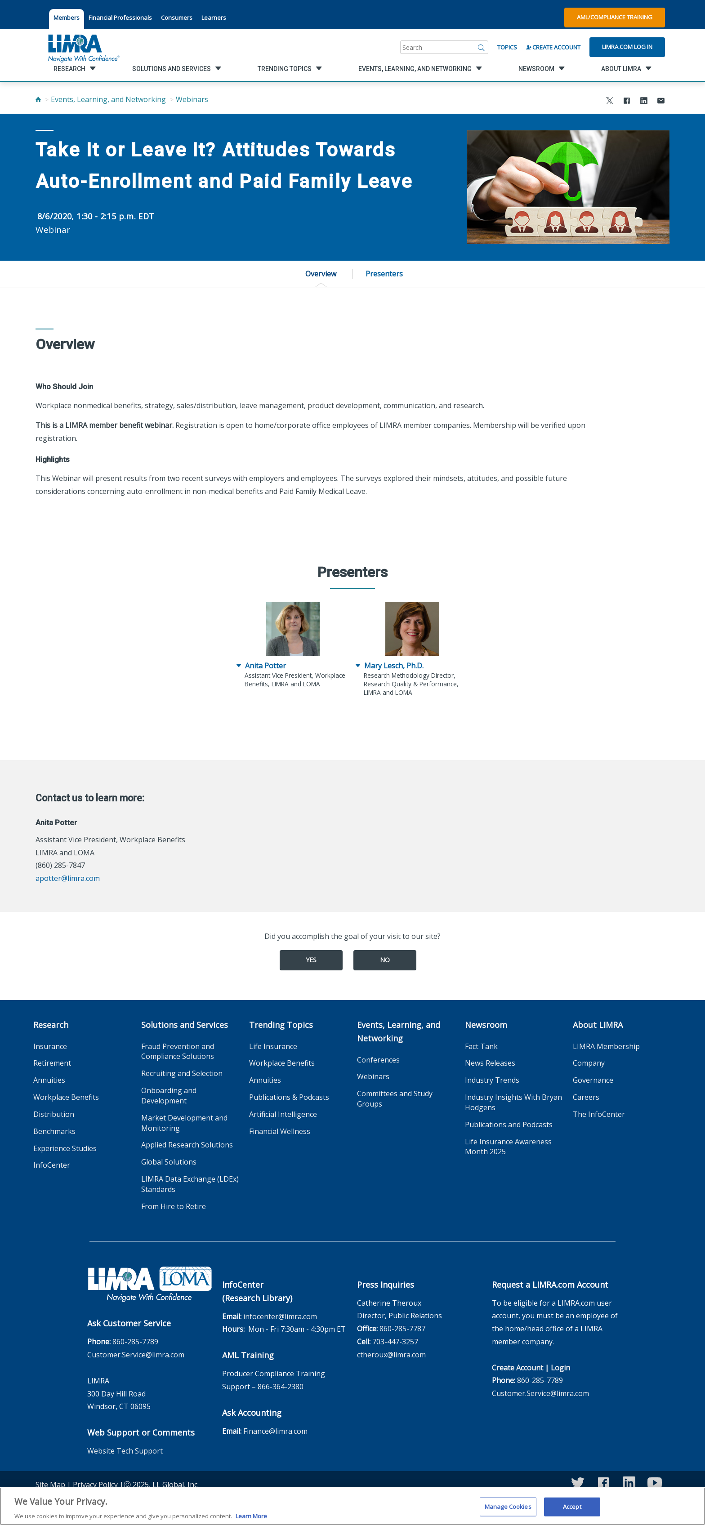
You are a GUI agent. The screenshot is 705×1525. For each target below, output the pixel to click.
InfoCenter (51, 1165)
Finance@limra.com (275, 1431)
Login (560, 1368)
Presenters (384, 274)
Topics (507, 47)
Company (589, 1063)
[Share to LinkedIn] (643, 101)
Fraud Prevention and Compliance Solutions (177, 1051)
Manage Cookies (508, 1511)
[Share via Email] (660, 101)
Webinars (192, 99)
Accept (572, 1511)
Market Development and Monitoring (184, 1123)
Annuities (49, 1080)
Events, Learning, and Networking (108, 99)
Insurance (50, 1046)
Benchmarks (54, 1131)
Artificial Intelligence (283, 1114)
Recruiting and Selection (182, 1073)
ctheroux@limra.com (391, 1355)
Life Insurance (273, 1046)
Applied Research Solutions (187, 1145)
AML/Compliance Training (614, 17)
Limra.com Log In (627, 47)
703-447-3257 (395, 1342)
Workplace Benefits (66, 1097)
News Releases (490, 1063)
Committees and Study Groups (395, 1099)
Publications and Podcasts (509, 1124)
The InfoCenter (599, 1114)
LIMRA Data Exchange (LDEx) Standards (190, 1184)
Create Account (553, 47)
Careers (586, 1097)
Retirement (52, 1063)
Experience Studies (65, 1148)
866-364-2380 (280, 1387)
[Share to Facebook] (626, 101)
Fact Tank (481, 1046)
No (385, 960)
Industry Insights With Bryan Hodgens (513, 1102)
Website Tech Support (125, 1451)
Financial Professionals (120, 17)
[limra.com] (83, 47)
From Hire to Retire (173, 1206)
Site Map (50, 1484)
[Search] (481, 47)
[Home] (38, 99)
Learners (213, 17)
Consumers (176, 17)
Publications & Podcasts (289, 1097)
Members (67, 17)
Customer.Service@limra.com (135, 1355)
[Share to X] (609, 101)
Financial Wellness (279, 1131)
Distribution (53, 1114)
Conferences (378, 1060)
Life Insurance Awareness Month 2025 (508, 1147)
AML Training (248, 1355)
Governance (593, 1080)
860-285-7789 (135, 1342)
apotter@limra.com (68, 878)
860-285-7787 (402, 1329)
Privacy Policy (95, 1484)
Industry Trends (492, 1080)
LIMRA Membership (606, 1046)
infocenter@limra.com (280, 1316)
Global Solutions (168, 1162)
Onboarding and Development (168, 1095)
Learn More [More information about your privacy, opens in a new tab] (251, 1520)
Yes (311, 960)
